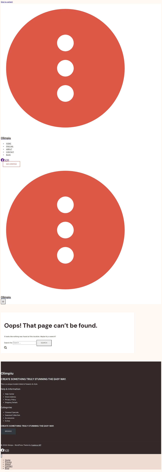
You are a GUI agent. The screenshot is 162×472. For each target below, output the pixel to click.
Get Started (11, 164)
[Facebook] (2, 161)
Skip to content (7, 2)
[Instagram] (8, 451)
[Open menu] (3, 301)
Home (8, 144)
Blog (8, 155)
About (9, 149)
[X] (5, 451)
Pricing (9, 147)
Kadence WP (36, 445)
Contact (10, 152)
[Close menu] (1, 455)
